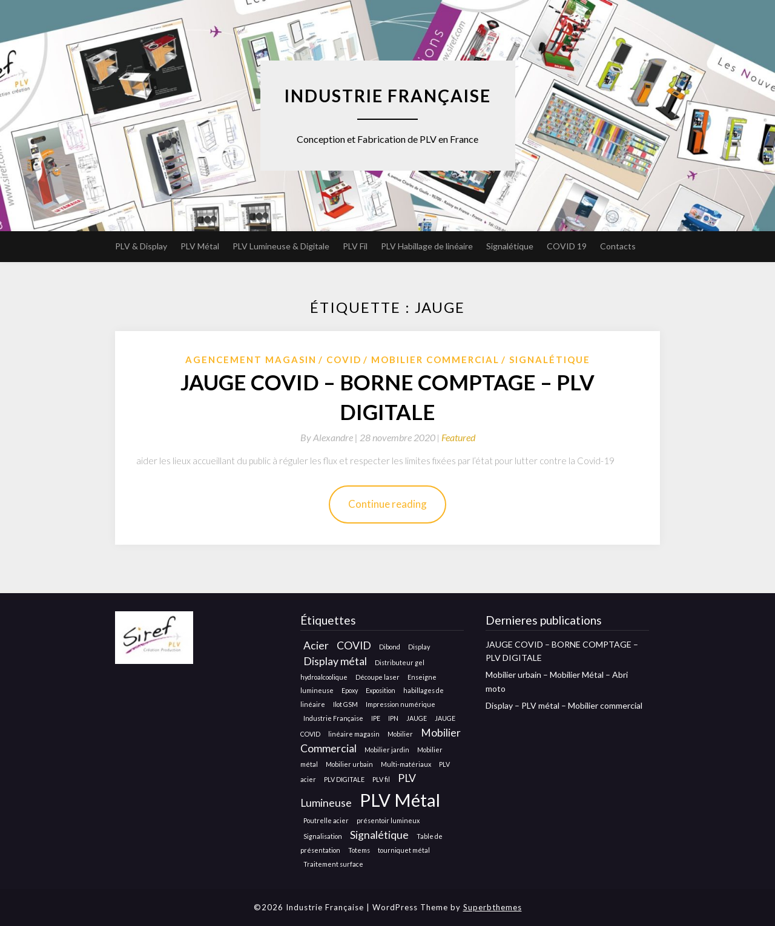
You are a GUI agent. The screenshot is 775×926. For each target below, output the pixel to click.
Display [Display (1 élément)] (419, 647)
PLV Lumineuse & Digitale (280, 246)
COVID (343, 359)
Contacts (618, 246)
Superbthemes (492, 907)
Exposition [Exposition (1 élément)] (380, 690)
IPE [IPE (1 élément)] (375, 718)
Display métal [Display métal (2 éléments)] (335, 661)
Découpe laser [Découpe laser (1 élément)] (377, 677)
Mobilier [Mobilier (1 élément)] (400, 734)
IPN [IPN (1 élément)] (393, 718)
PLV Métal (199, 246)
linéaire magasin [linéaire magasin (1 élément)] (354, 734)
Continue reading (387, 503)
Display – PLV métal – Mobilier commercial (564, 705)
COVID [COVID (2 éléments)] (354, 645)
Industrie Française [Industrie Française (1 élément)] (333, 718)
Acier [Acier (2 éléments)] (316, 645)
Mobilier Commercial (435, 359)
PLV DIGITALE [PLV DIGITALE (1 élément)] (344, 779)
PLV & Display (141, 246)
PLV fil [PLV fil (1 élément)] (381, 779)
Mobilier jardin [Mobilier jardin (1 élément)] (386, 750)
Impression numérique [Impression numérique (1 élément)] (400, 704)
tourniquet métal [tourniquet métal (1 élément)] (404, 850)
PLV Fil (355, 246)
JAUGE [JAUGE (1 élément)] (416, 718)
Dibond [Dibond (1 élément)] (389, 647)
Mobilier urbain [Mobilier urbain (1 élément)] (349, 764)
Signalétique (509, 246)
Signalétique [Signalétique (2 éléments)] (379, 835)
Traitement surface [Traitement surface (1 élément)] (333, 864)
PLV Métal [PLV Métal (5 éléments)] (400, 799)
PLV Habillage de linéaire (427, 246)
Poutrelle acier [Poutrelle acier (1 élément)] (326, 820)
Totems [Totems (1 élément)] (359, 850)
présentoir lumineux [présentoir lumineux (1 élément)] (388, 820)
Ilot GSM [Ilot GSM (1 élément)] (345, 704)
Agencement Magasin (251, 359)
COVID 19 (567, 246)
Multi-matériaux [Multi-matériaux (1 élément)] (406, 764)
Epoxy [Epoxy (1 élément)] (349, 690)
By (330, 437)
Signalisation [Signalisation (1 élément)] (322, 836)
